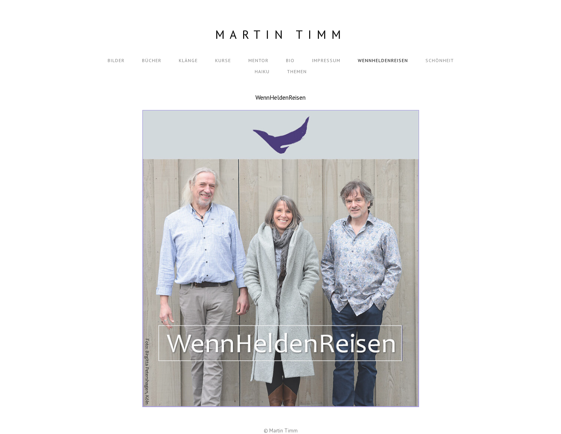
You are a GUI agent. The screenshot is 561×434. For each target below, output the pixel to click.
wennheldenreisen (383, 60)
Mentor (258, 60)
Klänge (188, 60)
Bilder (116, 60)
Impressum (326, 60)
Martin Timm (280, 34)
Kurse (223, 60)
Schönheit (439, 60)
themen (297, 71)
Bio (290, 60)
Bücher (151, 60)
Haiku (262, 71)
